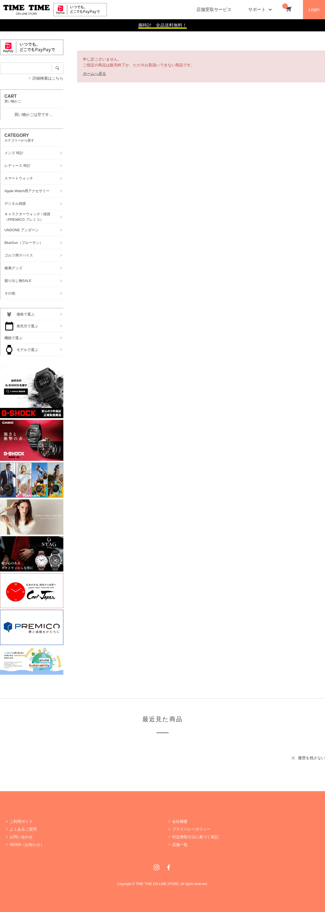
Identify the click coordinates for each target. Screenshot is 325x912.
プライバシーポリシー (191, 829)
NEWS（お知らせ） (27, 844)
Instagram (156, 867)
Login (313, 9)
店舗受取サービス (214, 9)
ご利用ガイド (21, 821)
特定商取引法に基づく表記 (195, 837)
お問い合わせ (21, 837)
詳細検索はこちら (47, 78)
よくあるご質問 (23, 829)
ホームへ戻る (94, 73)
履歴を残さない (311, 758)
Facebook (168, 867)
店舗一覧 (180, 844)
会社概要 (180, 821)
